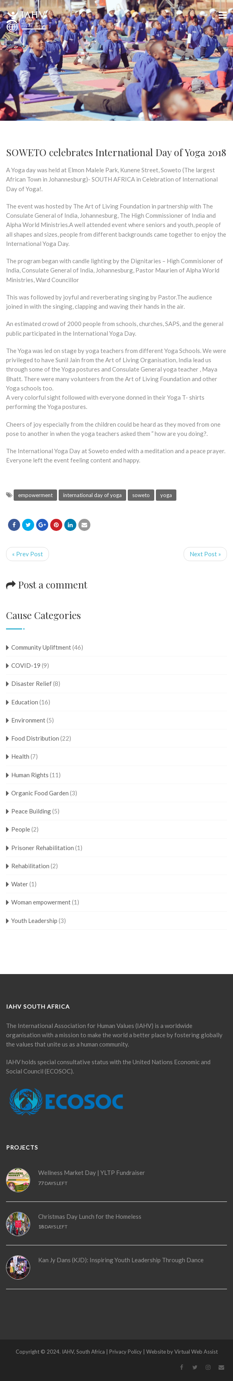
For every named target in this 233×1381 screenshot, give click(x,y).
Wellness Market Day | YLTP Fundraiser (91, 1172)
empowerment (35, 495)
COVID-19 (26, 665)
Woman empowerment (41, 902)
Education (24, 702)
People (20, 829)
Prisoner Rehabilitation (42, 847)
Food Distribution (35, 738)
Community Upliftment (41, 647)
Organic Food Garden (40, 793)
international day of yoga (92, 495)
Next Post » (205, 553)
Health (20, 756)
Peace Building (31, 811)
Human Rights (30, 774)
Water (19, 884)
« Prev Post (27, 553)
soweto (141, 495)
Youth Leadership (34, 920)
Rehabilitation (30, 865)
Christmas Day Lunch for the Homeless (89, 1216)
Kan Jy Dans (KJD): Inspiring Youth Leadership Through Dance (121, 1259)
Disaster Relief (31, 683)
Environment (28, 720)
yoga (166, 495)
